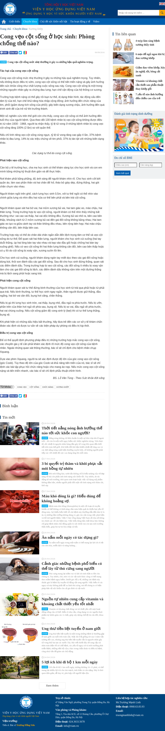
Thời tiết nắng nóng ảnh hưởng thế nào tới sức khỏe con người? (72, 430)
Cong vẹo (22, 387)
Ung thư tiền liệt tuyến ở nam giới (71, 628)
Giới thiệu (14, 21)
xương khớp (62, 387)
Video (96, 21)
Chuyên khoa (30, 21)
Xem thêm (52, 685)
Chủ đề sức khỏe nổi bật (53, 21)
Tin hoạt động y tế (80, 21)
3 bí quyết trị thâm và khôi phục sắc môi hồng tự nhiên (72, 466)
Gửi (3, 52)
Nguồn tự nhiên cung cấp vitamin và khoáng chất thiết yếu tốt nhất (72, 601)
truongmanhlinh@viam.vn (129, 715)
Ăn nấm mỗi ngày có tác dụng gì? (70, 537)
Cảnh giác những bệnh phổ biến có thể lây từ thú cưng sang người (72, 566)
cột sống (34, 387)
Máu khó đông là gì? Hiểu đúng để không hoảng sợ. (71, 498)
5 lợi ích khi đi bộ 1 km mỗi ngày (70, 662)
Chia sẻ (13, 52)
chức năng (47, 387)
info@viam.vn (71, 725)
